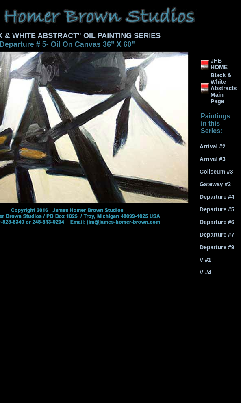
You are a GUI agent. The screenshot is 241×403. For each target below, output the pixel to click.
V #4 (205, 272)
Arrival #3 (213, 159)
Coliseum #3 (216, 171)
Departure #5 (217, 209)
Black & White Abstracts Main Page (224, 88)
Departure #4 (217, 197)
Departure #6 (217, 222)
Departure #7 (217, 234)
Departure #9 (217, 247)
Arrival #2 (213, 146)
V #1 (205, 260)
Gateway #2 (215, 184)
